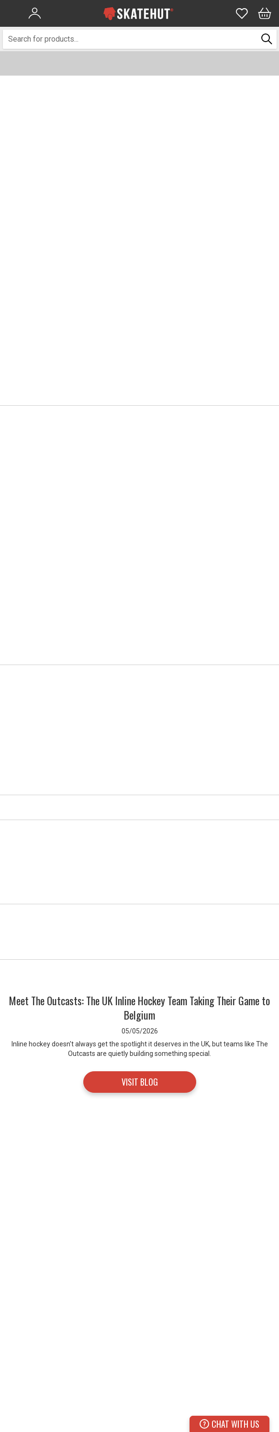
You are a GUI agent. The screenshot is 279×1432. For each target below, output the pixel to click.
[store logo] (138, 13)
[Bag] (264, 13)
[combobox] (130, 39)
